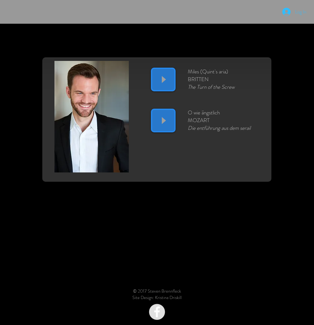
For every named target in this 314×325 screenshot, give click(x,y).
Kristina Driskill (168, 297)
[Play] (163, 79)
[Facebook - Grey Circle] (157, 312)
